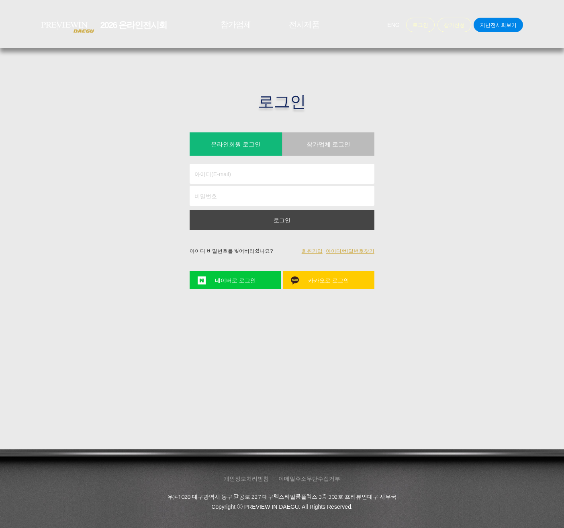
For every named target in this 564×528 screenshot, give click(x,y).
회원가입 (312, 251)
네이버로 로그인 (235, 280)
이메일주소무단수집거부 (309, 478)
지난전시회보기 (498, 24)
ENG (393, 24)
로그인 (282, 220)
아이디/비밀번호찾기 (350, 251)
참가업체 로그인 (328, 144)
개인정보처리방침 (246, 478)
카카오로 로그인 (328, 280)
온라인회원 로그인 (235, 144)
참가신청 (454, 24)
